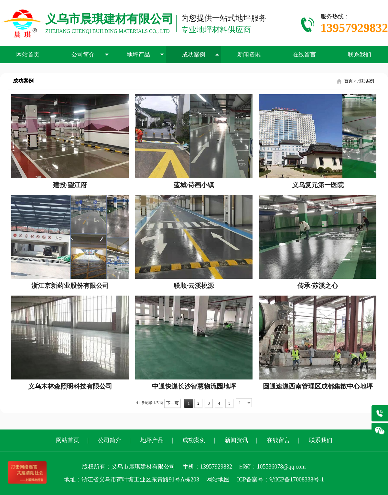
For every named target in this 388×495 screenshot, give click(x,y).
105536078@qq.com (281, 466)
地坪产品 (145, 54)
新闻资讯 (249, 54)
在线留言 (304, 54)
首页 (348, 80)
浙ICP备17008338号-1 (296, 479)
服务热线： (354, 25)
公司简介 (90, 54)
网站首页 (27, 54)
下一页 (172, 403)
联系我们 (359, 54)
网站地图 (218, 479)
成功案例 (201, 54)
